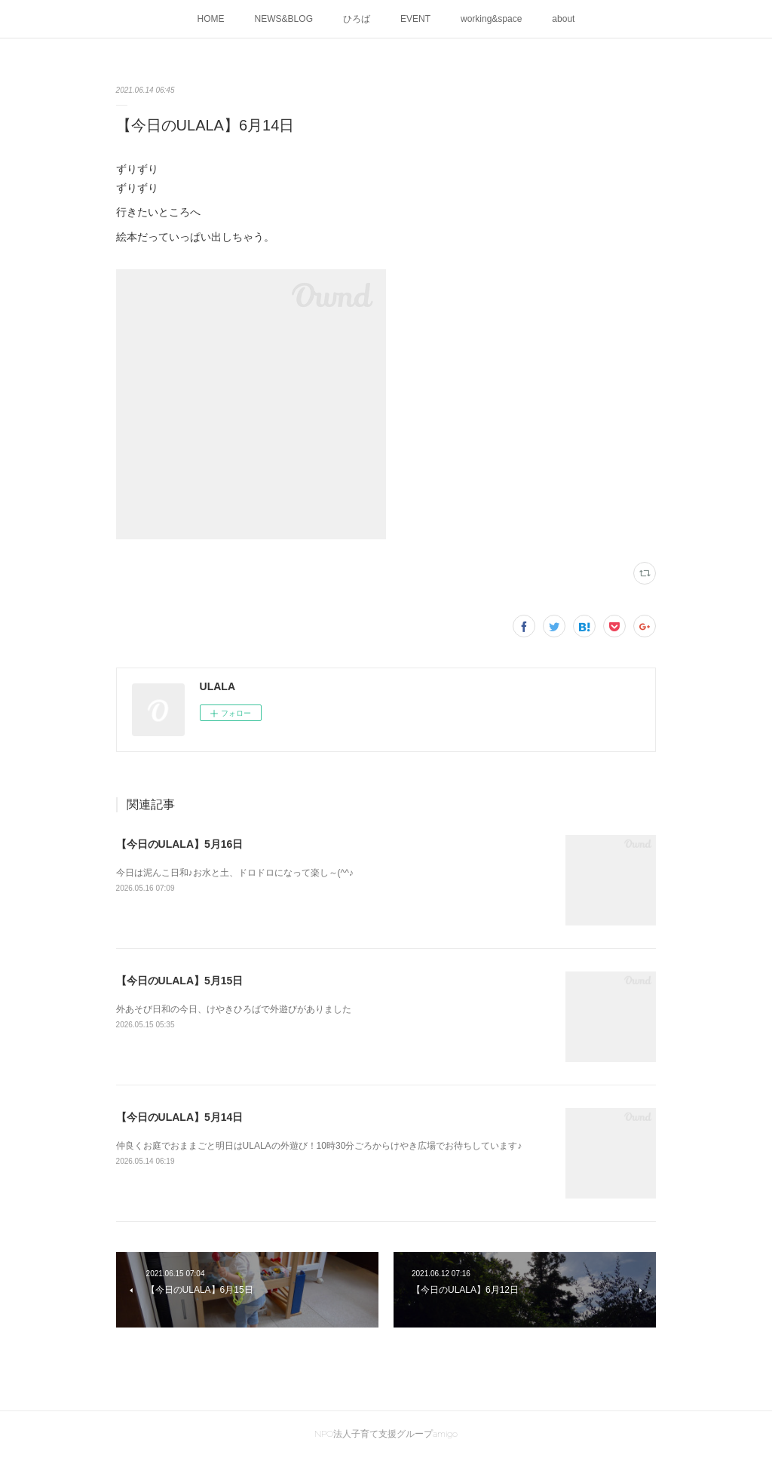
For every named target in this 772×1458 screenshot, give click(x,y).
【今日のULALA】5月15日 (180, 981)
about (563, 19)
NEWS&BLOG (284, 19)
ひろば (356, 19)
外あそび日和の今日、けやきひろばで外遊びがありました (233, 1009)
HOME (211, 19)
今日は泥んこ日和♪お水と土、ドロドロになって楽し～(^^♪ (235, 872)
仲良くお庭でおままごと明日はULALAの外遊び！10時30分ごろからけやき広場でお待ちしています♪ (319, 1145)
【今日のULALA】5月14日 (180, 1117)
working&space (491, 19)
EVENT (415, 19)
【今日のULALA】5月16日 (180, 844)
